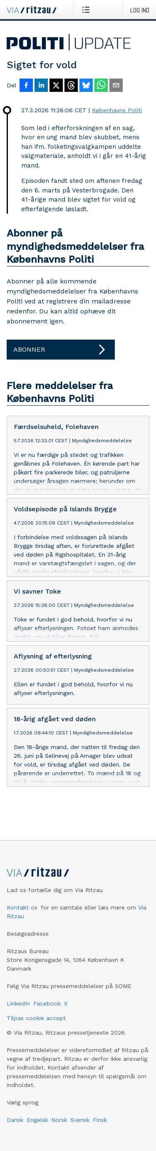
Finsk (100, 1126)
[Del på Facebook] (26, 86)
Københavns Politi (117, 110)
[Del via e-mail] (116, 86)
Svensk (79, 1126)
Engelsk (37, 1126)
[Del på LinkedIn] (41, 86)
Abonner (60, 349)
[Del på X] (56, 86)
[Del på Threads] (71, 86)
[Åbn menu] (87, 9)
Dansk (15, 1126)
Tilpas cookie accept (36, 1024)
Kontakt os (22, 914)
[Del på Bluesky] (86, 86)
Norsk (59, 1126)
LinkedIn (18, 1010)
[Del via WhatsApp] (101, 86)
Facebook (47, 1010)
